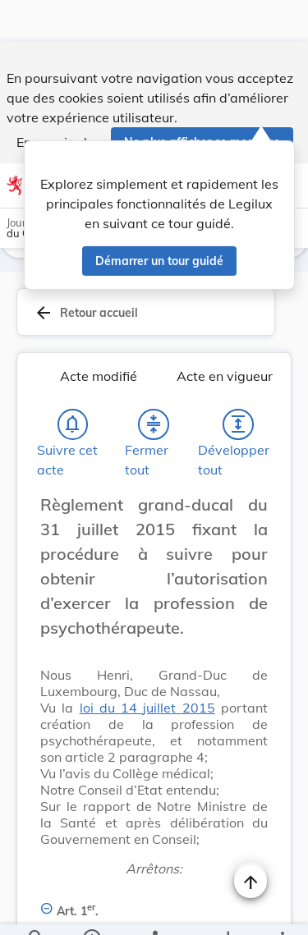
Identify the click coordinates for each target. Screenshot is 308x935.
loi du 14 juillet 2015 (147, 711)
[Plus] (282, 909)
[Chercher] (36, 909)
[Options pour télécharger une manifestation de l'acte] (227, 909)
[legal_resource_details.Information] (90, 909)
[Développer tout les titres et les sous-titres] (238, 427)
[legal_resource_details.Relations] (154, 909)
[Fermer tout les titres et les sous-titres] (153, 427)
